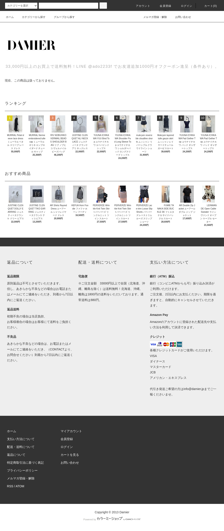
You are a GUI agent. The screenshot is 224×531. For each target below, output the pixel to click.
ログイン (184, 5)
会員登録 (162, 5)
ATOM (20, 486)
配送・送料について (21, 447)
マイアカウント (71, 431)
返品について (16, 454)
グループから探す (62, 17)
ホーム (10, 17)
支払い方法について (21, 439)
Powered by (112, 519)
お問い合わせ (180, 17)
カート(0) (208, 5)
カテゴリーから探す (31, 17)
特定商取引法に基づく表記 (25, 462)
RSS (10, 486)
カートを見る (70, 454)
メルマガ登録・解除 (152, 17)
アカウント (140, 5)
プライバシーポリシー (22, 470)
